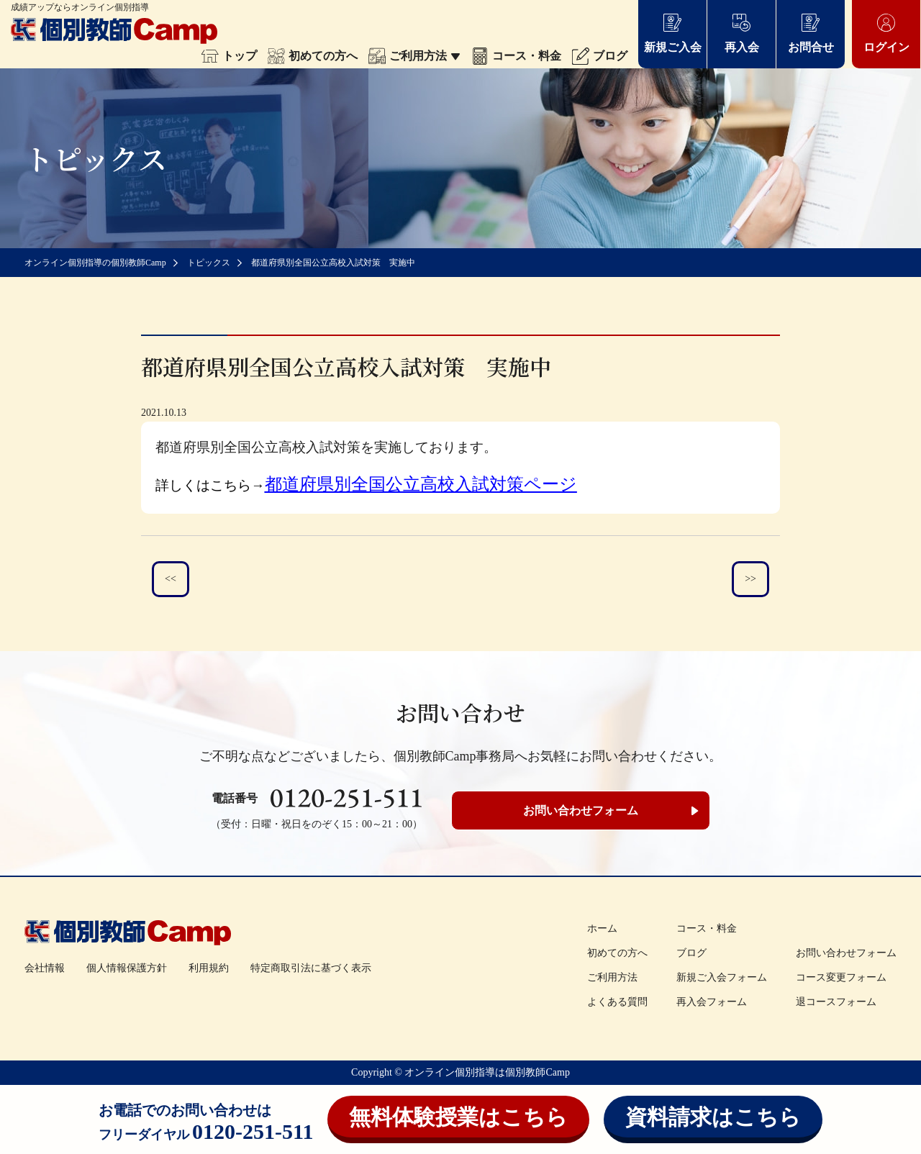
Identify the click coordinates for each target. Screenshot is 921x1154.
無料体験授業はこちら (458, 1117)
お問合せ (811, 32)
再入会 (742, 32)
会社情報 (44, 968)
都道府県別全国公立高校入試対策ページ (421, 484)
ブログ (599, 56)
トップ (229, 56)
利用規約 (209, 968)
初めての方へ (313, 56)
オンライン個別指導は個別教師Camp (486, 1072)
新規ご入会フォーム (721, 977)
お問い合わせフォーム (580, 810)
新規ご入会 (673, 32)
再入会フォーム (711, 1001)
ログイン (886, 32)
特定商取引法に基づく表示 (310, 968)
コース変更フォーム (841, 977)
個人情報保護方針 (126, 968)
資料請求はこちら (713, 1117)
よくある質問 (617, 1001)
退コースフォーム (836, 1001)
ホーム (602, 928)
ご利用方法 (414, 56)
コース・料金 (516, 56)
